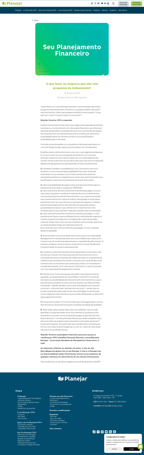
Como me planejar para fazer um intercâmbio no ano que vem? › (100, 371)
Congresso (113, 10)
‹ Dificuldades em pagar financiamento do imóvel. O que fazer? (42, 371)
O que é (21, 414)
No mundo (22, 418)
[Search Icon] (113, 3)
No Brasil (21, 416)
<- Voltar (35, 20)
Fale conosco (122, 10)
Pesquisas (96, 10)
